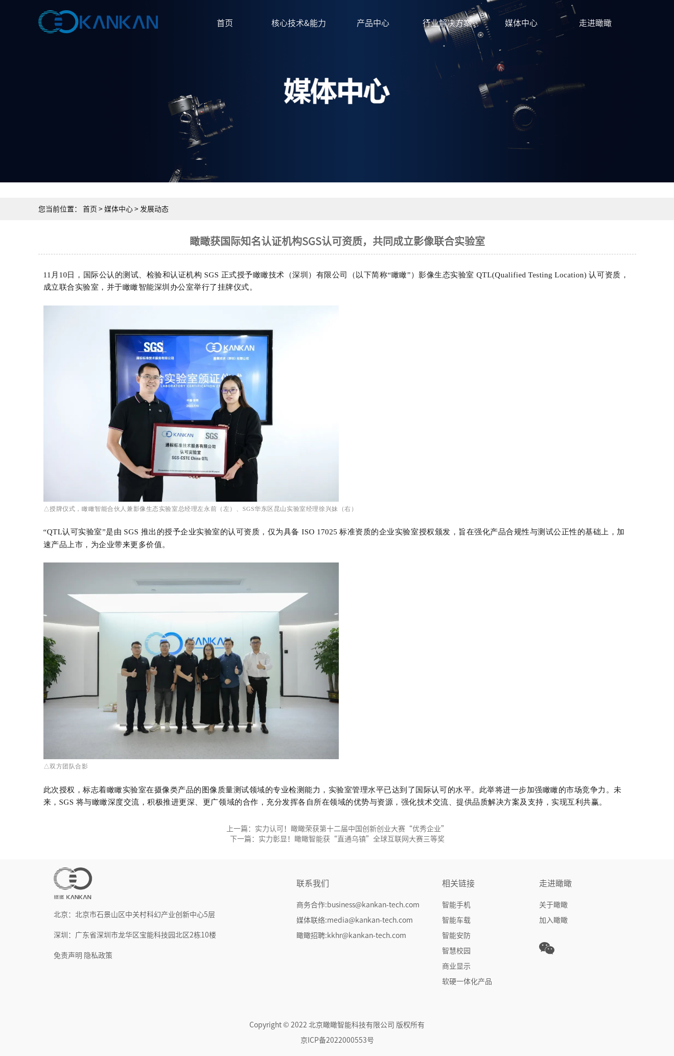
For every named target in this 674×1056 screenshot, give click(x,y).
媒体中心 (521, 23)
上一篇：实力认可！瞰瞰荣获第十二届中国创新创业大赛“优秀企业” (337, 828)
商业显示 (456, 966)
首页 (225, 23)
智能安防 (456, 935)
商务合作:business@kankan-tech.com (358, 904)
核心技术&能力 (298, 23)
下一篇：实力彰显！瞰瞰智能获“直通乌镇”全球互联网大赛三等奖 (337, 838)
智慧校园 (456, 950)
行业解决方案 (447, 23)
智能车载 (456, 920)
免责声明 (68, 955)
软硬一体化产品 (467, 981)
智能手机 (456, 904)
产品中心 (373, 23)
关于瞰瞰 (553, 904)
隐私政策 (98, 955)
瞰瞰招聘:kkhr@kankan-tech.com (351, 935)
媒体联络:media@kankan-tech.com (354, 920)
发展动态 (154, 209)
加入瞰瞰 (553, 920)
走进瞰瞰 (595, 23)
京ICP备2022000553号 (337, 1040)
